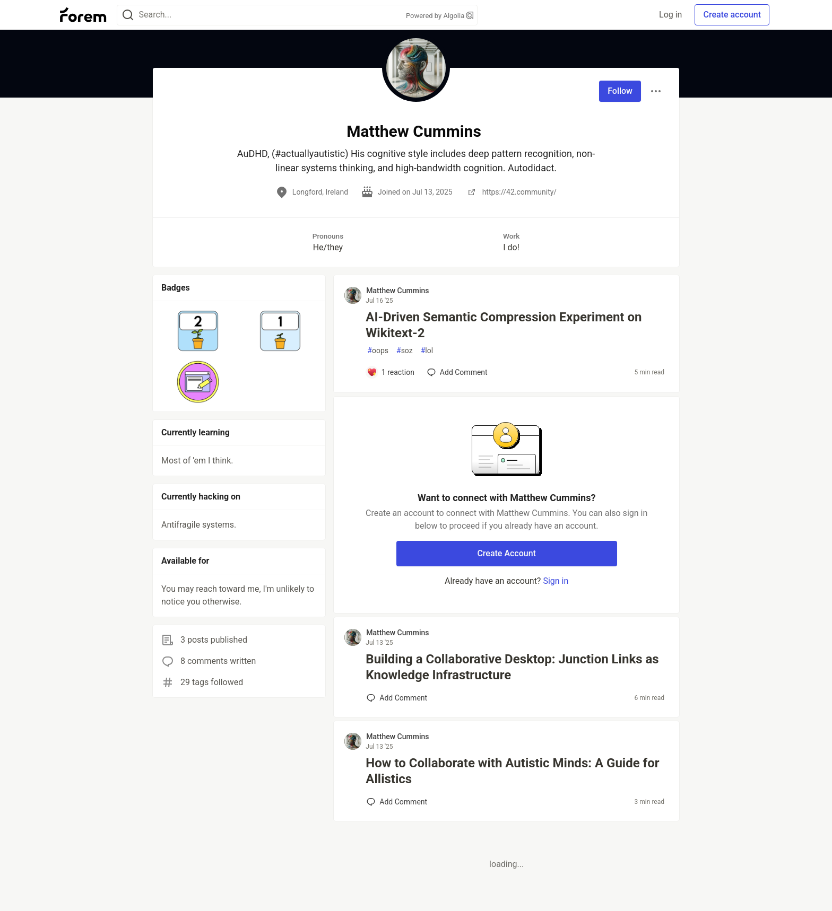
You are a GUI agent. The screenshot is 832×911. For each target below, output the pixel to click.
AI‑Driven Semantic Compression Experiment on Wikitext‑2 (504, 325)
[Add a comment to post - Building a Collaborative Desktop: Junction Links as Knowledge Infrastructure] (397, 697)
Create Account (506, 553)
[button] (198, 331)
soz (404, 350)
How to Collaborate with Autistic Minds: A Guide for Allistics (512, 771)
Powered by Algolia (440, 16)
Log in (670, 15)
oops (377, 350)
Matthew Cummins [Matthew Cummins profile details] (397, 290)
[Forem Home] (83, 14)
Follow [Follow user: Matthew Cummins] (620, 91)
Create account (732, 15)
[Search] (127, 15)
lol (427, 350)
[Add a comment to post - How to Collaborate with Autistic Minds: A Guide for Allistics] (397, 801)
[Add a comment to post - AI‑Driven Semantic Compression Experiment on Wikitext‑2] (390, 372)
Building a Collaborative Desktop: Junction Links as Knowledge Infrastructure (512, 667)
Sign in (555, 581)
